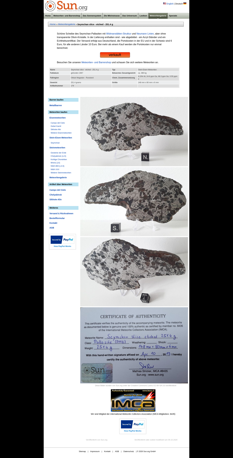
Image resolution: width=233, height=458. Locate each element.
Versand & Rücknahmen (61, 213)
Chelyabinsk (55, 195)
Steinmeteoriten (57, 147)
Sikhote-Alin (56, 129)
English (170, 4)
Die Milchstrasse (112, 16)
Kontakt (53, 223)
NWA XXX (55, 169)
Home (48, 16)
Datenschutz (128, 451)
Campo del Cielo (58, 123)
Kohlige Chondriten (59, 159)
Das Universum (129, 16)
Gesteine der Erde (58, 153)
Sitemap (82, 451)
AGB (51, 228)
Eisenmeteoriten (57, 118)
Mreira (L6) (55, 163)
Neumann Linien (145, 33)
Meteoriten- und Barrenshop (66, 16)
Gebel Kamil (56, 126)
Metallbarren (55, 105)
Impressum (95, 451)
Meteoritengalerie (158, 16)
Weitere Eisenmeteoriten (61, 133)
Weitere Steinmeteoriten (61, 173)
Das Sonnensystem (92, 16)
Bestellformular (57, 218)
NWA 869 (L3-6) (57, 166)
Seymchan (55, 143)
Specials (173, 16)
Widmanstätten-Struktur (118, 33)
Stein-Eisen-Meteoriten (60, 137)
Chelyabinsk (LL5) (58, 156)
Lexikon (143, 16)
